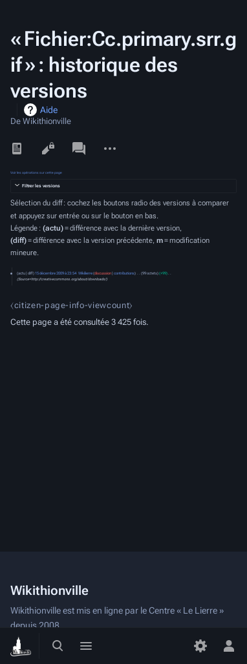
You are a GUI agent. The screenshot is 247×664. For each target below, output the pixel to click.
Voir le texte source (47, 148)
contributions (124, 273)
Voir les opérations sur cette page (36, 172)
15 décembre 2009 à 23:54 (55, 273)
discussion (102, 273)
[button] (123, 186)
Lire (16, 148)
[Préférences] (200, 646)
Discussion (78, 148)
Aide (49, 110)
